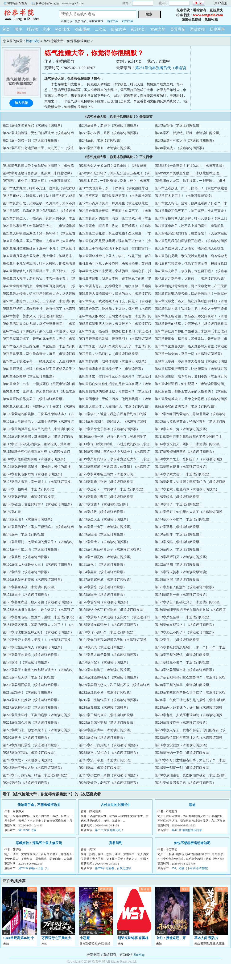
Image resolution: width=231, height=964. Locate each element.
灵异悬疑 (177, 29)
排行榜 (32, 29)
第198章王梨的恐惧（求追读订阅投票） (183, 655)
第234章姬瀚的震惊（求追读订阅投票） (32, 745)
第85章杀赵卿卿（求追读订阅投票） (29, 376)
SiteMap (138, 954)
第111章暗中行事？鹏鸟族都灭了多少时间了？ (188, 436)
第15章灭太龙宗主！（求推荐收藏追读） (184, 196)
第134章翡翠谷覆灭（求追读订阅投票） (107, 497)
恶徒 (192, 805)
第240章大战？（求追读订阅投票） (180, 148)
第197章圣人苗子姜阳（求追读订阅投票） (109, 655)
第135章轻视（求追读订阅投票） (178, 497)
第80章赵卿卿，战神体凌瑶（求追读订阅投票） (113, 361)
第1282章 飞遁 (27, 830)
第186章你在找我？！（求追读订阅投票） (185, 625)
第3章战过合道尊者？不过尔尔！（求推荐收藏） (190, 165)
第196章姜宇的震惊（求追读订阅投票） (32, 655)
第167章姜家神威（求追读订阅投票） (106, 579)
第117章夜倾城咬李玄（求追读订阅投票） (185, 451)
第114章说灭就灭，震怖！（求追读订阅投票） (188, 444)
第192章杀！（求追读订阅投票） (178, 640)
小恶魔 (85, 938)
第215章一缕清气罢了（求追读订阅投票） (109, 700)
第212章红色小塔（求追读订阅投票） (106, 692)
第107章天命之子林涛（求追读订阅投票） (109, 429)
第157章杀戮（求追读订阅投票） (27, 557)
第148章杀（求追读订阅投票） (25, 534)
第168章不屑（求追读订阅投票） (178, 579)
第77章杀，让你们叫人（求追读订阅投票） (110, 354)
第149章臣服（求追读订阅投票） (103, 534)
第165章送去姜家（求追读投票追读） (182, 572)
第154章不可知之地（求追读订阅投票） (32, 549)
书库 (18, 29)
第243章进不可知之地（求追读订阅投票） (185, 140)
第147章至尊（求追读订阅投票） (178, 527)
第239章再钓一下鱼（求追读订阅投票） (183, 752)
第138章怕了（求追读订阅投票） (178, 504)
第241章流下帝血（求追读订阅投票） (106, 148)
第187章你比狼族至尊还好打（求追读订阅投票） (38, 632)
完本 (46, 29)
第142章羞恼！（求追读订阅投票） (28, 519)
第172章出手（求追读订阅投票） (27, 594)
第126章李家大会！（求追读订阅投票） (183, 474)
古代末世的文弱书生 (115, 805)
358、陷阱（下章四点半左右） (191, 868)
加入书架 (21, 103)
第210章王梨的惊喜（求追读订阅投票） (183, 685)
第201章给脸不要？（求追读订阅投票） (183, 662)
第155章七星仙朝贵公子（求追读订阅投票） (111, 549)
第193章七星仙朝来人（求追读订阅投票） (33, 647)
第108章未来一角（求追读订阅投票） (182, 429)
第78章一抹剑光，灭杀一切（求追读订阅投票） (189, 354)
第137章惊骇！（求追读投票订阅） (104, 504)
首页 (6, 29)
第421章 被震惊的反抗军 (187, 830)
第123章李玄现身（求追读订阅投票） (182, 466)
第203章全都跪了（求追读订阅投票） (106, 670)
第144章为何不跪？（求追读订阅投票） (183, 519)
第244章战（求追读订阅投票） (101, 140)
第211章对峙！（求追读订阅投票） (28, 692)
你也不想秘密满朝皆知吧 (192, 843)
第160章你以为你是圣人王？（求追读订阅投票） (38, 564)
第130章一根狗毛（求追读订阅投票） (30, 489)
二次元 (100, 29)
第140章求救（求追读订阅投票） (103, 512)
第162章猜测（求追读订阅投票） (178, 564)
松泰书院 (26, 15)
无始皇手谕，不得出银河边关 (38, 805)
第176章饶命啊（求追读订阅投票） (104, 602)
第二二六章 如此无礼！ (109, 830)
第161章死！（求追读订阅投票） (103, 564)
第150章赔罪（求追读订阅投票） (178, 534)
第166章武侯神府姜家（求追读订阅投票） (33, 579)
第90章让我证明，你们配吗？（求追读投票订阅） (191, 384)
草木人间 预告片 (206, 938)
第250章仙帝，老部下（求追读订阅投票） (109, 125)
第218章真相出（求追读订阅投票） (104, 707)
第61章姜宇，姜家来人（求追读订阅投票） (34, 316)
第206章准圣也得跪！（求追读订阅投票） (109, 677)
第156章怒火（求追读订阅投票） (178, 549)
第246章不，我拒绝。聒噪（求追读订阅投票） (188, 133)
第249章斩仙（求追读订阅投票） (178, 125)
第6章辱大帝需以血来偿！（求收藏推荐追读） (188, 173)
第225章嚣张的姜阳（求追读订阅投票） (107, 722)
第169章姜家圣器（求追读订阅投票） (30, 587)
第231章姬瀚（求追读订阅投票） (103, 737)
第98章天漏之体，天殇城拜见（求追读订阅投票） (115, 406)
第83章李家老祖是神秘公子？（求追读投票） (112, 369)
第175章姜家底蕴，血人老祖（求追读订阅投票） (38, 602)
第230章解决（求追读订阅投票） (27, 737)
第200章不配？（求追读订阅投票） (104, 662)
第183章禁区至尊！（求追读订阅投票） (183, 617)
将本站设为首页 (17, 3)
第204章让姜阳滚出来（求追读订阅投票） (185, 670)
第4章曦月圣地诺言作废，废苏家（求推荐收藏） (38, 173)
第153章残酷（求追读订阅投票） (178, 542)
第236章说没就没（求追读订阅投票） (182, 745)
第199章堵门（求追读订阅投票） (27, 662)
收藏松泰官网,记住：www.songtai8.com (60, 3)
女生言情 (157, 29)
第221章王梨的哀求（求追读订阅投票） (107, 715)
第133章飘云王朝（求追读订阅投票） (30, 497)
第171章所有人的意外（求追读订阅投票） (185, 587)
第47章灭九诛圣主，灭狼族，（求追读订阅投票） (191, 278)
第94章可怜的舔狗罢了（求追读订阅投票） (34, 399)
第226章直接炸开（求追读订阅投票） (182, 722)
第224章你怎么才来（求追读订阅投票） (32, 722)
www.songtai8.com (208, 15)
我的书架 (127, 21)
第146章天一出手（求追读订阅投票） (106, 527)
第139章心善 (12, 512)
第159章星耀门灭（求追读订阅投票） (182, 557)
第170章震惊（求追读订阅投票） (103, 587)
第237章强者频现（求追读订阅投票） (30, 752)
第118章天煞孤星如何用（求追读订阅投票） (35, 459)
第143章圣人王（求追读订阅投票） (104, 519)
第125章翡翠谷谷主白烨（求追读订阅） (107, 474)
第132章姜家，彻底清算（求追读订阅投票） (187, 489)
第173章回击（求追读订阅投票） (103, 594)
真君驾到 (115, 843)
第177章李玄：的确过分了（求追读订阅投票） (188, 602)
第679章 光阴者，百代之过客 (113, 868)
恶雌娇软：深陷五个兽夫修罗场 (39, 843)
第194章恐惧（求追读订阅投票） (103, 647)
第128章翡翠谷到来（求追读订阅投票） (107, 482)
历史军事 (217, 29)
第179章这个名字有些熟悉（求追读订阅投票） (112, 609)
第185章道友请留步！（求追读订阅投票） (109, 625)
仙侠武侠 (118, 29)
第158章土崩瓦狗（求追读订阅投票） (106, 557)
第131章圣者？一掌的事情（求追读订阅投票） (112, 489)
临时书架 (112, 21)
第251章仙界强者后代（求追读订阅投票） (33, 125)
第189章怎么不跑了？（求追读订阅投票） (185, 632)
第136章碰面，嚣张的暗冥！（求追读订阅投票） (38, 504)
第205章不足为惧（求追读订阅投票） (30, 677)
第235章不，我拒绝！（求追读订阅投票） (109, 745)
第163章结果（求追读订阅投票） (27, 572)
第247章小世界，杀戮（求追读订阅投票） (109, 133)
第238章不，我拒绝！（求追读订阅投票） (109, 752)
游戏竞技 (197, 29)
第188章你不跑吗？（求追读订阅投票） (107, 632)
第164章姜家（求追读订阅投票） (103, 572)
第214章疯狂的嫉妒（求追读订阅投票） (32, 700)
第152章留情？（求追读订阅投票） (104, 542)
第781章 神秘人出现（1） (34, 868)
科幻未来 (62, 29)
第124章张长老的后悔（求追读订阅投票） (33, 474)
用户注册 (220, 3)
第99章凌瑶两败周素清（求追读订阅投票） (186, 406)
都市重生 (82, 29)
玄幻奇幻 (138, 29)
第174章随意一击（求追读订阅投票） (182, 594)
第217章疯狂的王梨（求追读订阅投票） (32, 707)
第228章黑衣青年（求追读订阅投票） (106, 730)
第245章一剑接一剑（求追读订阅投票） (32, 140)
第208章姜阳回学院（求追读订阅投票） (32, 685)
